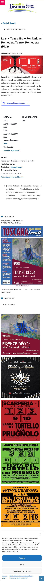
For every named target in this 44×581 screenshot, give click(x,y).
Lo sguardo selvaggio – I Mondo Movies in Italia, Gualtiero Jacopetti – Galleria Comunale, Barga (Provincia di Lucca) (31, 192)
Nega (22, 564)
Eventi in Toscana (9, 305)
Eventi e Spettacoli (11, 150)
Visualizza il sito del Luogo (12, 177)
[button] (40, 534)
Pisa (5, 144)
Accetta (22, 558)
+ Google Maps (16, 167)
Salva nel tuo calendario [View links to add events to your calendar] (16, 103)
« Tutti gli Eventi (8, 23)
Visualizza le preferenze (22, 571)
